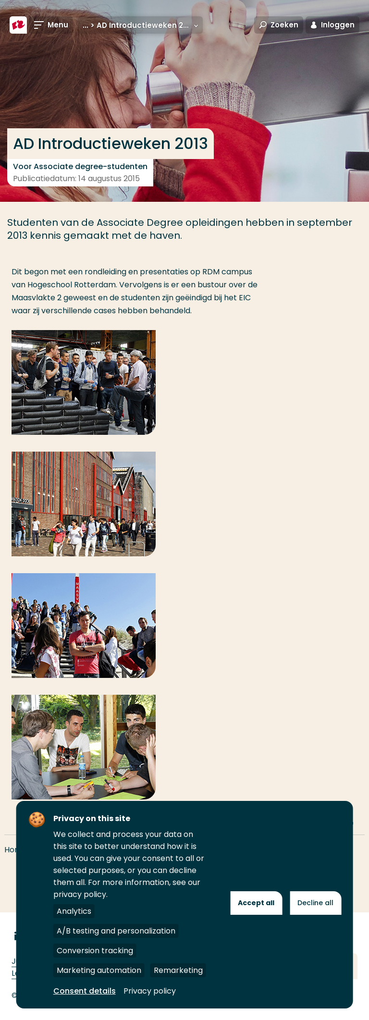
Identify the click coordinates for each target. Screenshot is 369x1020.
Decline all (315, 903)
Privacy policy (149, 990)
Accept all (256, 903)
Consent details (84, 990)
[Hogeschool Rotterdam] (18, 25)
